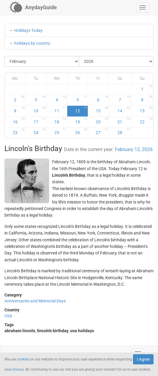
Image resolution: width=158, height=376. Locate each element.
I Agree (143, 359)
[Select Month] (42, 61)
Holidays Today (28, 30)
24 (40, 131)
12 (81, 109)
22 (146, 120)
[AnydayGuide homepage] (32, 7)
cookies (23, 359)
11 (60, 109)
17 (40, 120)
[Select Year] (116, 61)
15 (146, 109)
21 (124, 120)
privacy (18, 369)
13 (102, 109)
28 (124, 131)
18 (60, 120)
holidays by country (32, 43)
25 (60, 131)
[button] (142, 7)
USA (8, 315)
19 (81, 120)
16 (19, 120)
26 (81, 131)
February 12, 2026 (134, 149)
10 (40, 109)
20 (102, 120)
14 (124, 109)
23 (19, 131)
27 (102, 131)
